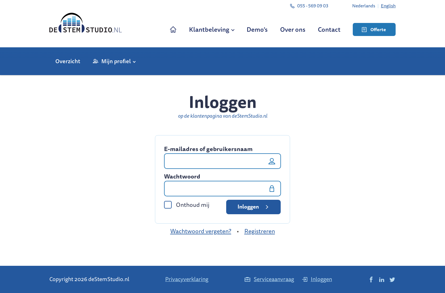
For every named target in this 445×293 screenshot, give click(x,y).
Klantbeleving (209, 29)
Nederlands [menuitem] (363, 5)
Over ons (292, 29)
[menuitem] (363, 5)
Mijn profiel (116, 61)
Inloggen (254, 206)
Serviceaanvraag (269, 279)
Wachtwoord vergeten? (200, 231)
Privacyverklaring (186, 279)
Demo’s (257, 29)
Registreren (259, 231)
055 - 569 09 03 (308, 5)
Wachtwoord (182, 176)
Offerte (374, 29)
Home (173, 29)
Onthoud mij (186, 204)
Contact (329, 29)
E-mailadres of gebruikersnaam (208, 149)
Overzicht (67, 61)
